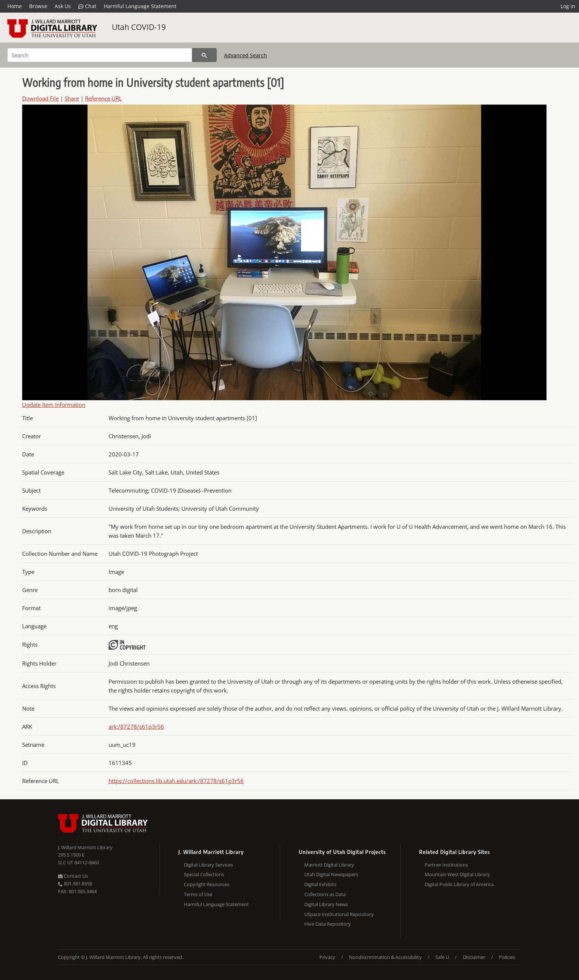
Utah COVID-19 (139, 27)
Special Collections (204, 874)
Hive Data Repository (327, 924)
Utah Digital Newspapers (331, 874)
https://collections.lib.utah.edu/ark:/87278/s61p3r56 (176, 781)
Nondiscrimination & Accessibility (385, 957)
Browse (38, 6)
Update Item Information (53, 404)
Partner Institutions (446, 864)
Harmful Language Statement (140, 6)
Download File (40, 98)
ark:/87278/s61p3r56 (136, 726)
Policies (507, 957)
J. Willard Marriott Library (85, 847)
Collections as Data (325, 894)
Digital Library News (326, 904)
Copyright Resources (206, 884)
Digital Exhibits (320, 884)
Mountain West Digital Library (457, 874)
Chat (87, 6)
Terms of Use (198, 894)
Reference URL (103, 98)
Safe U (442, 957)
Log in (568, 6)
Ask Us (63, 6)
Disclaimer (474, 957)
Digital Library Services (208, 864)
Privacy (327, 957)
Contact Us (73, 875)
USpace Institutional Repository (339, 914)
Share (72, 98)
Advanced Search (245, 55)
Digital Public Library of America (459, 884)
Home (14, 6)
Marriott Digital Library (329, 864)
